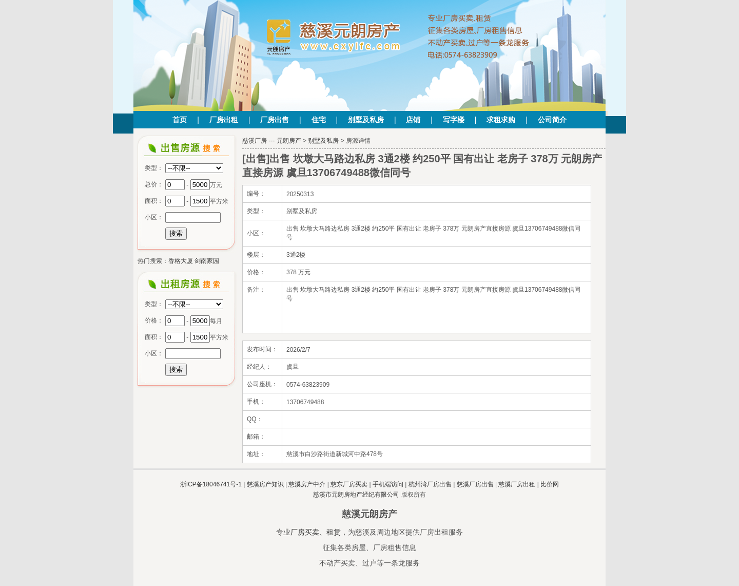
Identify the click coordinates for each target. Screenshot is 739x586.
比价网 (549, 484)
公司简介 (552, 120)
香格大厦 (180, 260)
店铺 (413, 120)
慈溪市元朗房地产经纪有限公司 (356, 494)
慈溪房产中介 (306, 484)
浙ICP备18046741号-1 (211, 484)
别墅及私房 (366, 120)
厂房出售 (274, 120)
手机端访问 (388, 484)
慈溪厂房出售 (475, 484)
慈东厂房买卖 (348, 484)
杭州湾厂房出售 (430, 484)
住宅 (319, 120)
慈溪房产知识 (265, 484)
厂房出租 (223, 120)
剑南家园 (207, 260)
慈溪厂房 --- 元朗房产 (271, 140)
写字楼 (453, 120)
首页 (179, 120)
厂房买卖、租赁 (315, 532)
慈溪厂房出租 (516, 484)
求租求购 (501, 120)
